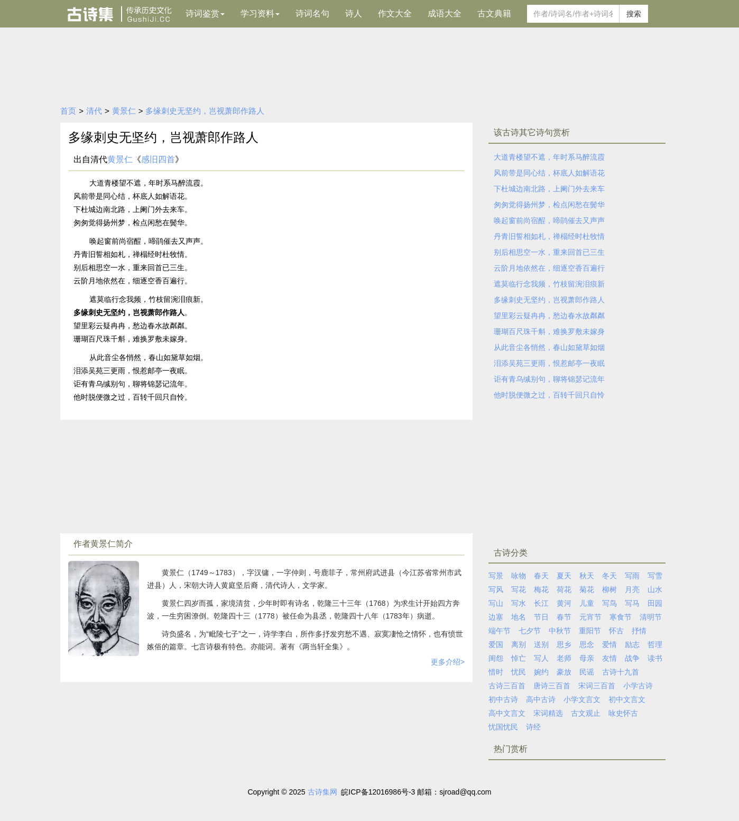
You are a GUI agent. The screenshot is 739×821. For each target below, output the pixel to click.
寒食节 (620, 617)
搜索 (633, 14)
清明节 (651, 617)
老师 (564, 658)
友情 (609, 658)
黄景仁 (124, 110)
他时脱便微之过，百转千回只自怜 (549, 395)
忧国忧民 (503, 727)
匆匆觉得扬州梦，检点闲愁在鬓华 (549, 204)
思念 (586, 644)
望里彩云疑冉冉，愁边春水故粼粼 (549, 315)
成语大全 (444, 13)
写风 (495, 589)
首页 (68, 110)
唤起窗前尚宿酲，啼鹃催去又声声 (549, 220)
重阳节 (590, 630)
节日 (541, 617)
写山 (495, 603)
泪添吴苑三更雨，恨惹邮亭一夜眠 (549, 363)
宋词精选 (548, 713)
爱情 (609, 644)
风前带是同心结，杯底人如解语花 (549, 173)
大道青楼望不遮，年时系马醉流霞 (549, 157)
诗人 (353, 13)
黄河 (564, 603)
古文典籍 (494, 13)
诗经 (533, 727)
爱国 (495, 644)
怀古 (616, 630)
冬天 (609, 575)
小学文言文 (582, 699)
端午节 (499, 630)
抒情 (639, 630)
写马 (632, 603)
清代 (94, 110)
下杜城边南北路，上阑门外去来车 (549, 189)
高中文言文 (506, 713)
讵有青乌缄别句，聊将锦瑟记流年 (549, 379)
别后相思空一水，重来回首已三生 (549, 252)
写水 (518, 603)
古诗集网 (322, 792)
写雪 (655, 575)
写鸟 (609, 603)
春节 (564, 617)
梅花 (541, 589)
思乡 (564, 644)
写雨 (632, 575)
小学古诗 (638, 685)
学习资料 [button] (260, 13)
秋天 (586, 575)
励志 (632, 644)
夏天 (564, 575)
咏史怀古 (623, 713)
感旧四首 (158, 159)
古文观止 (586, 713)
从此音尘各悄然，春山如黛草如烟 (549, 347)
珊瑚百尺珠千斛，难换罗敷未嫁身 (549, 331)
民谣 (586, 672)
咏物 (518, 575)
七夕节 (530, 630)
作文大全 (395, 13)
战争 (632, 658)
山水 (655, 589)
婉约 (541, 672)
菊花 (586, 589)
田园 (655, 603)
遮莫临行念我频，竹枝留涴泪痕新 (549, 284)
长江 (541, 603)
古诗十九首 (620, 672)
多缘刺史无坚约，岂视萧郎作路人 (204, 110)
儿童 (586, 603)
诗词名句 (312, 13)
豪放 (564, 672)
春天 (541, 575)
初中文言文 (626, 699)
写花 (518, 589)
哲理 (655, 644)
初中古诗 (503, 699)
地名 (518, 617)
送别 (541, 644)
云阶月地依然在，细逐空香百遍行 (549, 268)
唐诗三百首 (551, 685)
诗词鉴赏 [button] (205, 13)
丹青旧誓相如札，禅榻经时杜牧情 (549, 236)
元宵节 (590, 617)
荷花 (564, 589)
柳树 (609, 589)
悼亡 (518, 658)
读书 (655, 658)
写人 (541, 658)
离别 (518, 644)
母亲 (586, 658)
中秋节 (560, 630)
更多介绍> (448, 662)
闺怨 (495, 658)
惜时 (495, 672)
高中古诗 (541, 699)
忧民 (518, 672)
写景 (495, 575)
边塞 (495, 617)
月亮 (632, 589)
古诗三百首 (506, 685)
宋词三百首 (596, 685)
